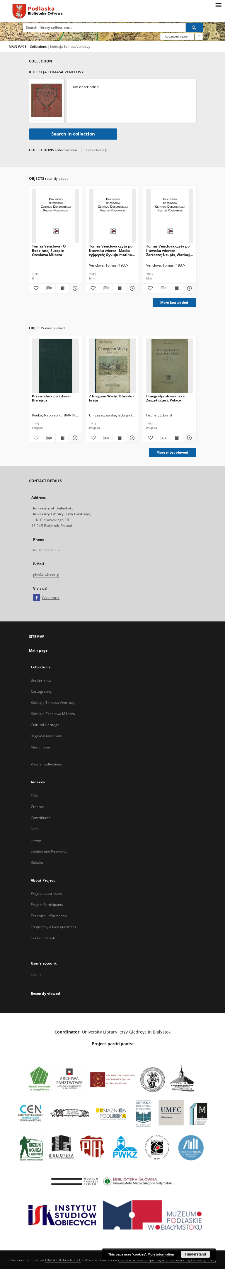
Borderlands (41, 680)
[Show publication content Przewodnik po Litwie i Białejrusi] (62, 438)
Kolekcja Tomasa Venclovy (52, 702)
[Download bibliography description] (48, 288)
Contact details (43, 938)
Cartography (41, 691)
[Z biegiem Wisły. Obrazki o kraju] (112, 366)
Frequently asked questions (53, 926)
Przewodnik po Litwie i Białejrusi (51, 398)
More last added (174, 302)
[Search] (194, 27)
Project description (46, 893)
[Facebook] (36, 598)
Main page (38, 650)
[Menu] (218, 4)
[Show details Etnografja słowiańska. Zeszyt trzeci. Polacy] (188, 438)
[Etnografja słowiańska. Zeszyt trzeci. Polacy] (169, 366)
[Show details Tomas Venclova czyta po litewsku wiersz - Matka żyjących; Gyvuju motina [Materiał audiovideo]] (131, 288)
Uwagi (36, 840)
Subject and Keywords (49, 851)
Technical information (49, 915)
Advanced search (177, 36)
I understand (195, 1254)
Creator (37, 806)
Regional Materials (46, 735)
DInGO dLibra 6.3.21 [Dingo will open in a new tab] (63, 1260)
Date (35, 828)
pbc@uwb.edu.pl (46, 574)
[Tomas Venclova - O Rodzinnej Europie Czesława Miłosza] (55, 216)
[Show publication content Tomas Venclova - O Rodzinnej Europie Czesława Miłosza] (62, 288)
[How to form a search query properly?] (199, 36)
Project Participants (47, 904)
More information (161, 1254)
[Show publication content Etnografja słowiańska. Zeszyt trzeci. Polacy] (176, 438)
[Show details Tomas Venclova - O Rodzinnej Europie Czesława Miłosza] (74, 288)
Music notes (41, 747)
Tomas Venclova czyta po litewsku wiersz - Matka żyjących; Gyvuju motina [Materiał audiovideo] (110, 250)
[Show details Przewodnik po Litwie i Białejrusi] (74, 438)
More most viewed (172, 452)
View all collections (46, 764)
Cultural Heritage (45, 724)
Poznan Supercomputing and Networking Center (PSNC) (167, 1260)
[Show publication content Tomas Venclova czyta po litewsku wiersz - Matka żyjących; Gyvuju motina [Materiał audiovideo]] (119, 288)
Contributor (40, 817)
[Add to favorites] (35, 288)
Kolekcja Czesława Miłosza (53, 713)
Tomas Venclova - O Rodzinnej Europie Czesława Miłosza (49, 250)
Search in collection (73, 134)
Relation (37, 862)
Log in (36, 974)
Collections (38, 46)
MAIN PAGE (17, 46)
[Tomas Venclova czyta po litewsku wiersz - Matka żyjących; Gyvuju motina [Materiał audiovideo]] (112, 216)
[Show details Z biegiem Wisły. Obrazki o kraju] (131, 438)
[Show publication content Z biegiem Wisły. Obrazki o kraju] (119, 438)
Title (34, 795)
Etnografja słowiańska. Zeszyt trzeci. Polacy (165, 398)
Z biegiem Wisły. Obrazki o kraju (112, 398)
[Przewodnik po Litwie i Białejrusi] (55, 366)
